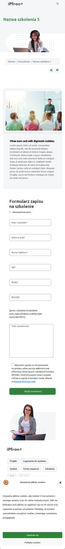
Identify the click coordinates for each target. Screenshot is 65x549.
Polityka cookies (32, 542)
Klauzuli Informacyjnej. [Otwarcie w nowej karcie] (25, 381)
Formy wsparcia (31, 469)
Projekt (13, 461)
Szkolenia (49, 469)
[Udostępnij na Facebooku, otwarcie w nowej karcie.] (57, 70)
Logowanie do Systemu (34, 461)
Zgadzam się (32, 535)
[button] (60, 482)
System (13, 469)
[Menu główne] (57, 3)
